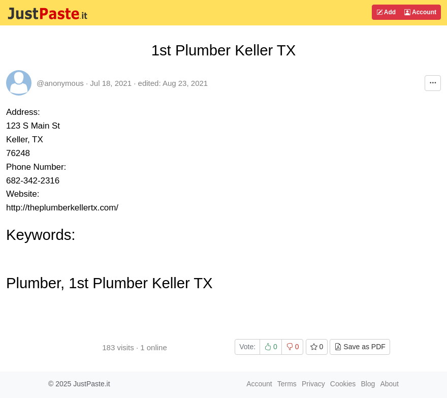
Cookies (343, 384)
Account (420, 12)
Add (386, 12)
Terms (287, 384)
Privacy (313, 384)
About (389, 384)
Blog (368, 384)
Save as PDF (359, 347)
